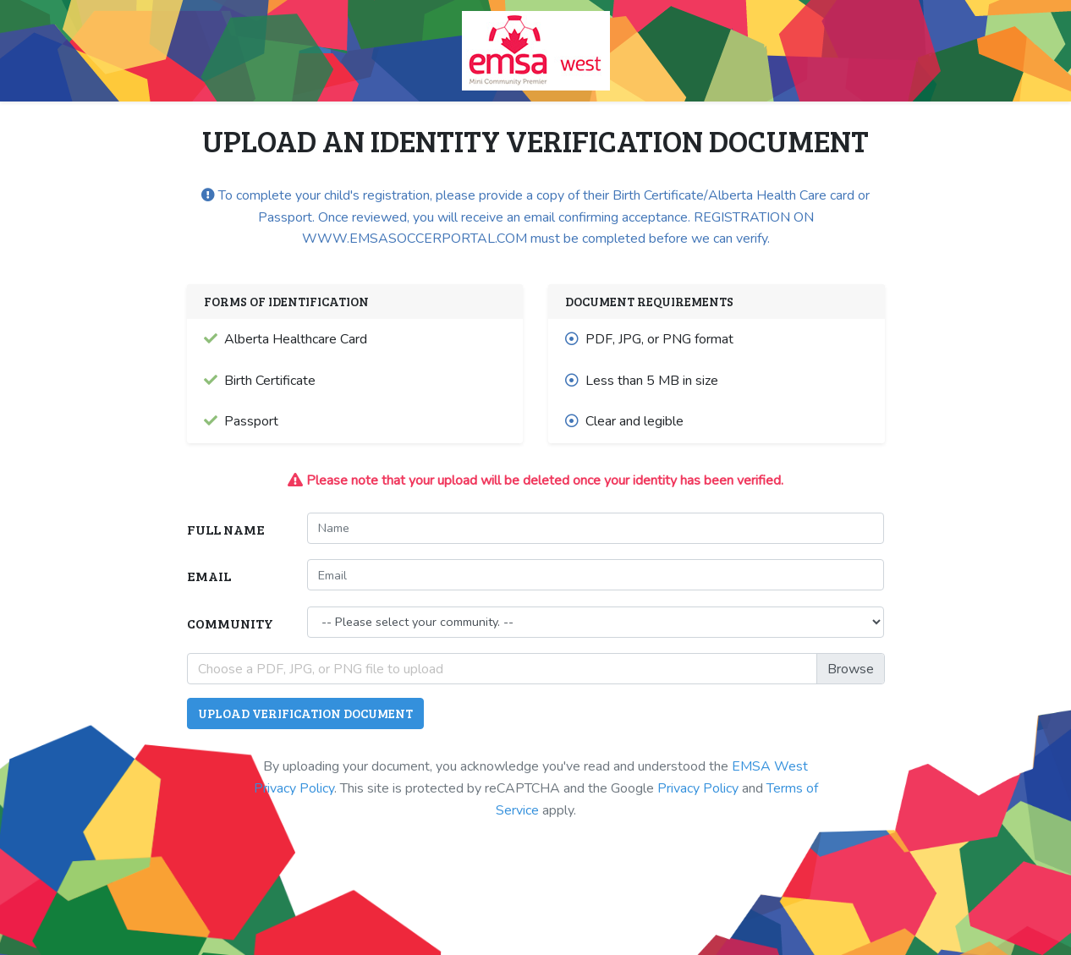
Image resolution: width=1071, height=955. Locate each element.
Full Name (226, 529)
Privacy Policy (698, 788)
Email (209, 576)
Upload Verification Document (305, 713)
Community (230, 623)
